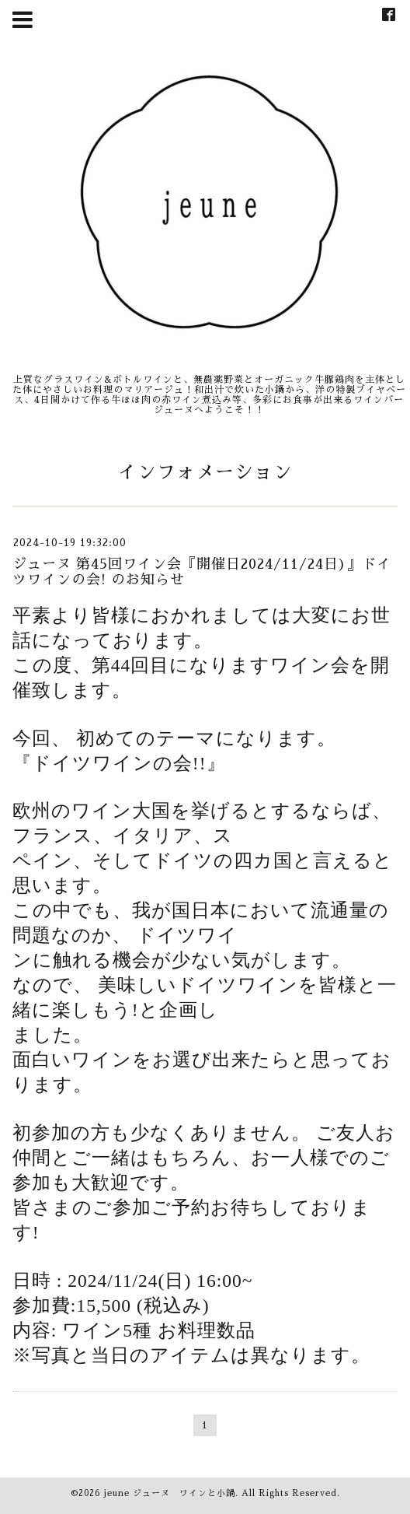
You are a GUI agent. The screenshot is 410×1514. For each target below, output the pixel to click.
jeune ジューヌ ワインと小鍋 (169, 1493)
